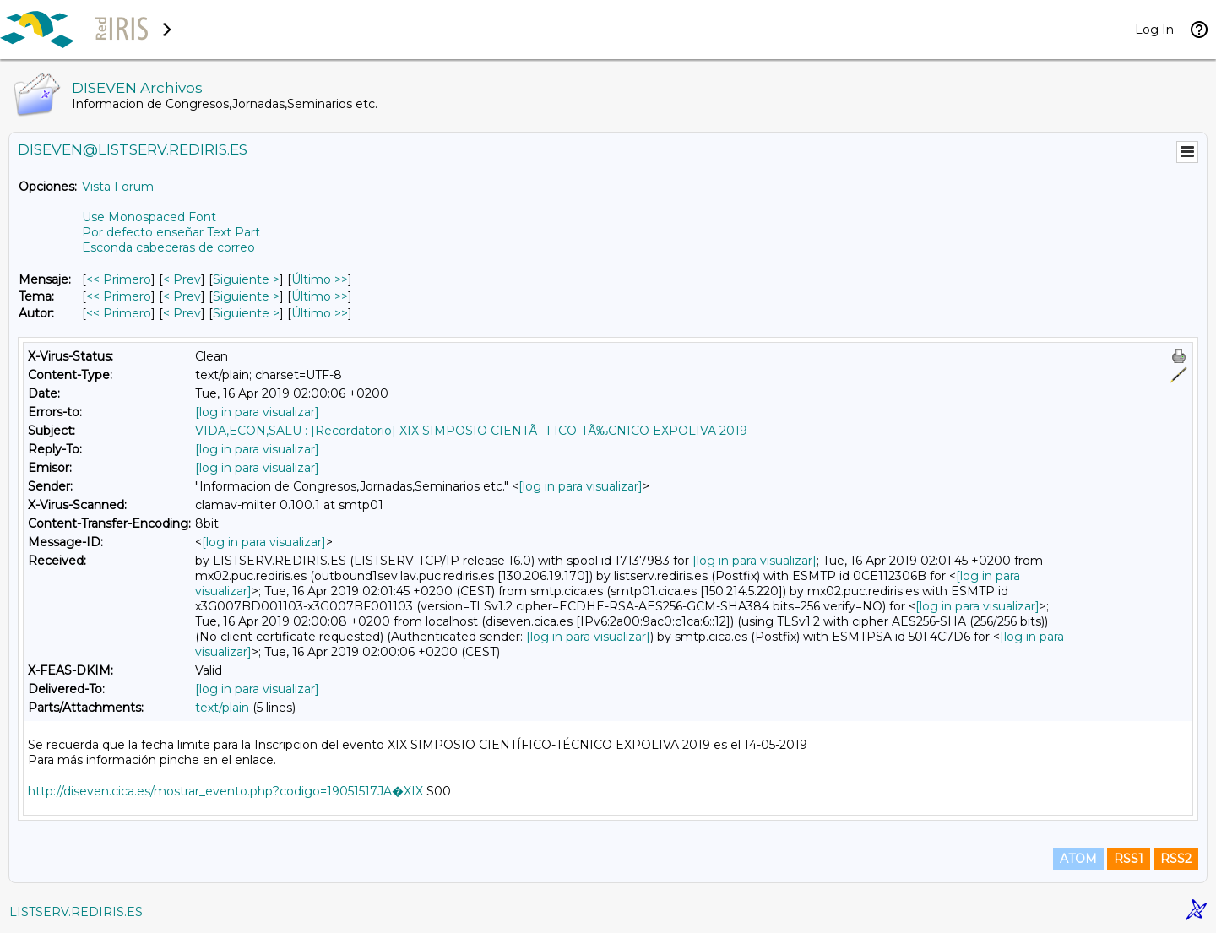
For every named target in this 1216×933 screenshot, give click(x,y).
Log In (1154, 29)
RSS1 (1128, 858)
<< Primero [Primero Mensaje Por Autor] (118, 313)
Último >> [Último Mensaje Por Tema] (319, 296)
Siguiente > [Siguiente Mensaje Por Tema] (246, 296)
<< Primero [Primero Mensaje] (118, 279)
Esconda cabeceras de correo (168, 247)
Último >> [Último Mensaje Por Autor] (319, 313)
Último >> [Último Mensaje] (319, 279)
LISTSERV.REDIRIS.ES (76, 911)
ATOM (1078, 858)
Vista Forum (118, 186)
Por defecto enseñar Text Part (171, 232)
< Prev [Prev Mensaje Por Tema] (182, 296)
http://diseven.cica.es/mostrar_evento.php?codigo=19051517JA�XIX (225, 791)
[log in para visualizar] (257, 412)
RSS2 (1176, 858)
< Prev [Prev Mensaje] (182, 279)
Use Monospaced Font (149, 217)
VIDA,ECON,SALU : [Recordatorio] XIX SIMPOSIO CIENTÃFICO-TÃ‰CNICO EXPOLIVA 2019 (471, 430)
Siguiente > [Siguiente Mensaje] (246, 279)
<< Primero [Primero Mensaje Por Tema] (118, 296)
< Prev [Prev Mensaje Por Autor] (182, 313)
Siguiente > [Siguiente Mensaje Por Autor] (246, 313)
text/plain (222, 707)
